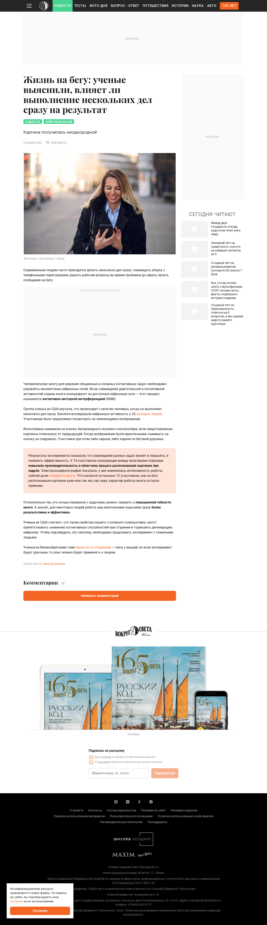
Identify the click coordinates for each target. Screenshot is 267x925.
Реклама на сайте (153, 810)
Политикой (103, 762)
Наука (198, 6)
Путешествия (156, 6)
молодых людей (149, 414)
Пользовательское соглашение (131, 816)
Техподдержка (157, 822)
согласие (106, 757)
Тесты (80, 6)
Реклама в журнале (183, 810)
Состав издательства (121, 810)
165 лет (229, 6)
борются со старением (93, 547)
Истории (180, 6)
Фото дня (98, 6)
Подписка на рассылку (107, 751)
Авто (212, 6)
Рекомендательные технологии (121, 822)
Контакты (95, 810)
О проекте (76, 810)
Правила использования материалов (79, 816)
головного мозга (62, 476)
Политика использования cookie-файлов (185, 816)
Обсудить (56, 142)
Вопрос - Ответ (125, 6)
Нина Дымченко (54, 563)
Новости (62, 6)
